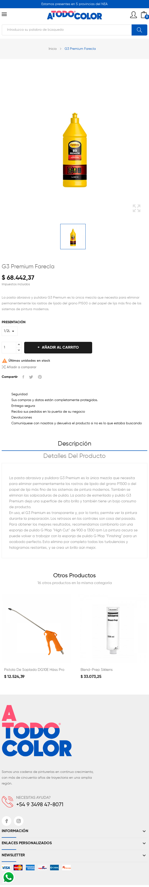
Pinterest (40, 377)
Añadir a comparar (19, 367)
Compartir (23, 377)
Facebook (6, 821)
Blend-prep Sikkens (97, 670)
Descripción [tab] (74, 444)
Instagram (18, 821)
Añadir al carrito (60, 348)
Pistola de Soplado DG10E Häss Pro (34, 670)
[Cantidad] (9, 347)
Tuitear (31, 377)
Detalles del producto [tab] (74, 456)
